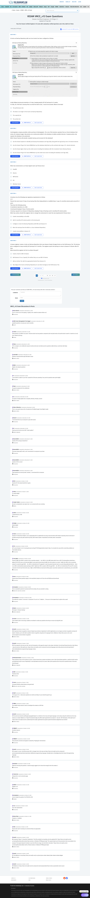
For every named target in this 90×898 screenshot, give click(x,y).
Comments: (15, 292)
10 (47, 275)
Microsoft (36, 6)
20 (49, 275)
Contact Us (13, 878)
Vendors (62, 1)
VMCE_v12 (28, 10)
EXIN (20, 6)
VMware (41, 6)
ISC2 (81, 6)
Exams (17, 10)
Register (74, 1)
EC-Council (15, 6)
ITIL (27, 6)
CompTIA (7, 6)
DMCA (29, 880)
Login (79, 1)
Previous (15, 274)
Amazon (67, 6)
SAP (49, 6)
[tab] (45, 34)
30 (52, 275)
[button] (45, 34)
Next (75, 274)
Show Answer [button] (15, 122)
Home (13, 10)
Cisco (2, 6)
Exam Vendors (13, 880)
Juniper (31, 6)
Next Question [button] (38, 122)
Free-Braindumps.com (19, 885)
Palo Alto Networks (74, 6)
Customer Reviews (32, 878)
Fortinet (24, 6)
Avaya (45, 6)
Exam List (68, 1)
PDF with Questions (69, 29)
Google (52, 6)
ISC (11, 6)
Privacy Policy (48, 880)
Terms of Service (49, 878)
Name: (16, 298)
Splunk (85, 6)
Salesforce (61, 6)
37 (54, 275)
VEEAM (22, 10)
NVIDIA (56, 6)
